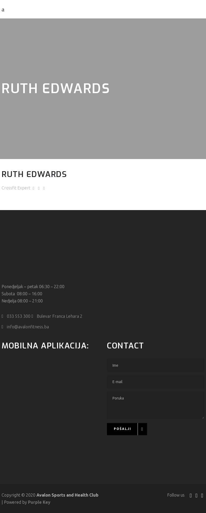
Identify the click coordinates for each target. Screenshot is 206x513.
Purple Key (39, 501)
